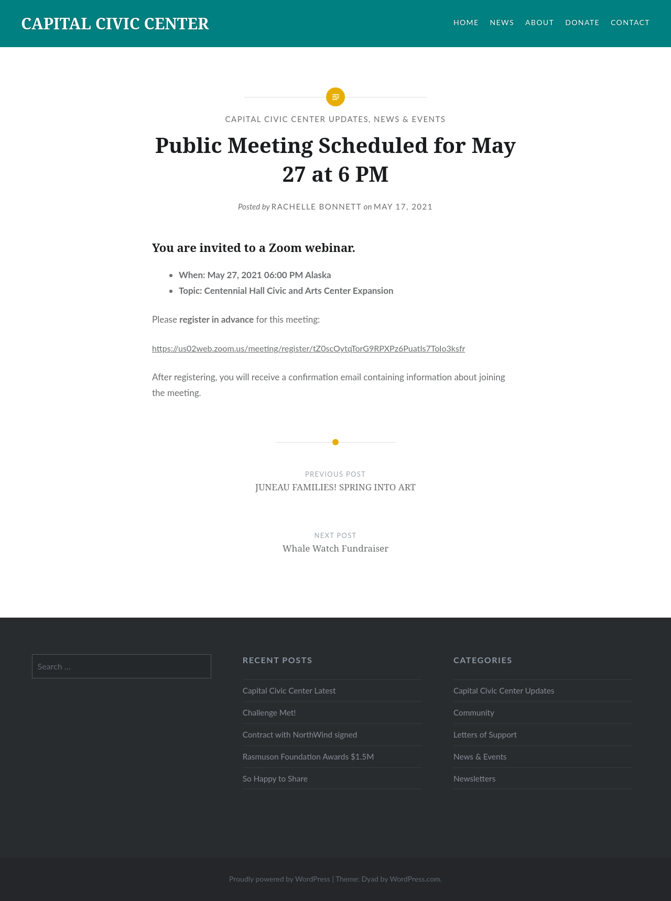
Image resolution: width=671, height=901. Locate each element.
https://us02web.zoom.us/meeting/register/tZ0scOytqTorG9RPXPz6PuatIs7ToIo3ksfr (308, 348)
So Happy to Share (275, 778)
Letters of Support (485, 734)
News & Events (410, 119)
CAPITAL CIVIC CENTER (115, 23)
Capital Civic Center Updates (297, 119)
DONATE (582, 22)
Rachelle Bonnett (317, 206)
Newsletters (474, 778)
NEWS (502, 22)
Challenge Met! (269, 712)
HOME (466, 22)
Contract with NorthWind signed (300, 734)
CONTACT (630, 22)
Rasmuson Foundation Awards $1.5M (308, 756)
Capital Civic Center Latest (289, 690)
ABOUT (539, 22)
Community (473, 712)
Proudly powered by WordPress (279, 878)
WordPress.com (414, 878)
